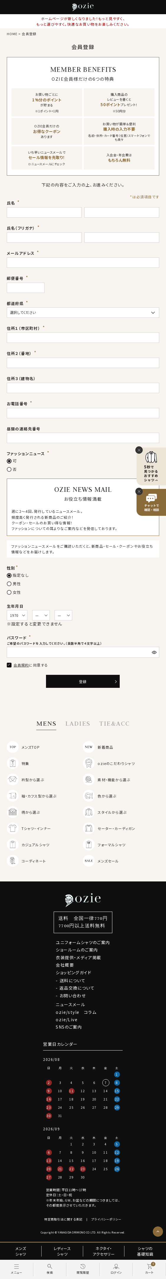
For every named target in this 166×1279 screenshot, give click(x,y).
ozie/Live (67, 1019)
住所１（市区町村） (24, 328)
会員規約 (21, 664)
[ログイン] (116, 1269)
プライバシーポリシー (106, 1219)
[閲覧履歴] (83, 1269)
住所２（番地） (20, 353)
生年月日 (15, 606)
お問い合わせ (73, 995)
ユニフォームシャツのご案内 (83, 942)
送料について (73, 980)
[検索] (50, 1269)
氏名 (12, 203)
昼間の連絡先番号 (24, 429)
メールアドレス (21, 253)
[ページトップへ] (158, 1231)
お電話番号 (18, 403)
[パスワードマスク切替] (155, 652)
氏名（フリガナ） (22, 228)
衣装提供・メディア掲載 (78, 957)
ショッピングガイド (73, 972)
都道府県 (16, 303)
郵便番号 (16, 278)
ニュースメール (70, 1004)
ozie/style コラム (76, 1012)
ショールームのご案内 (77, 950)
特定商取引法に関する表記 (63, 1219)
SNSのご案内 (69, 1027)
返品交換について (77, 988)
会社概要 (65, 965)
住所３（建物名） (21, 378)
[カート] (149, 1269)
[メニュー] (16, 1269)
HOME (12, 33)
